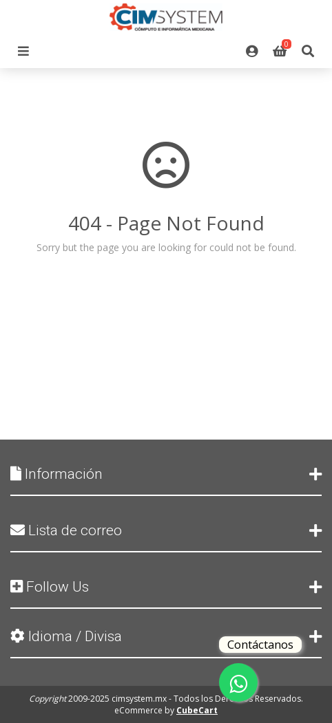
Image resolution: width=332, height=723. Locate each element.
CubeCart (197, 710)
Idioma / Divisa (166, 636)
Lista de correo (166, 530)
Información (166, 474)
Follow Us (166, 586)
